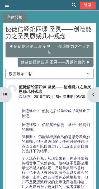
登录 (88, 5)
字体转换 (15, 17)
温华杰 (25, 96)
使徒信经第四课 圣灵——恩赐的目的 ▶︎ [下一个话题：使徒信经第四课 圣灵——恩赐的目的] (55, 62)
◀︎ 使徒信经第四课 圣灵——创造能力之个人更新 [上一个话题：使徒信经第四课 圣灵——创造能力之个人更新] (49, 49)
